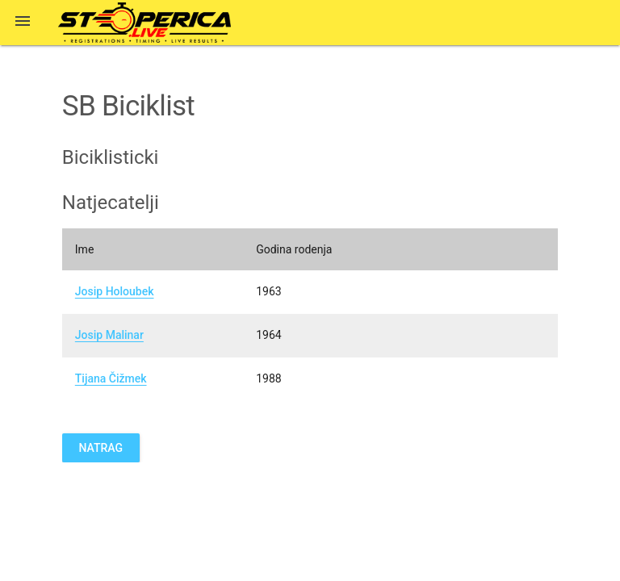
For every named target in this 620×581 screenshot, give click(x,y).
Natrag (101, 447)
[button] (22, 22)
